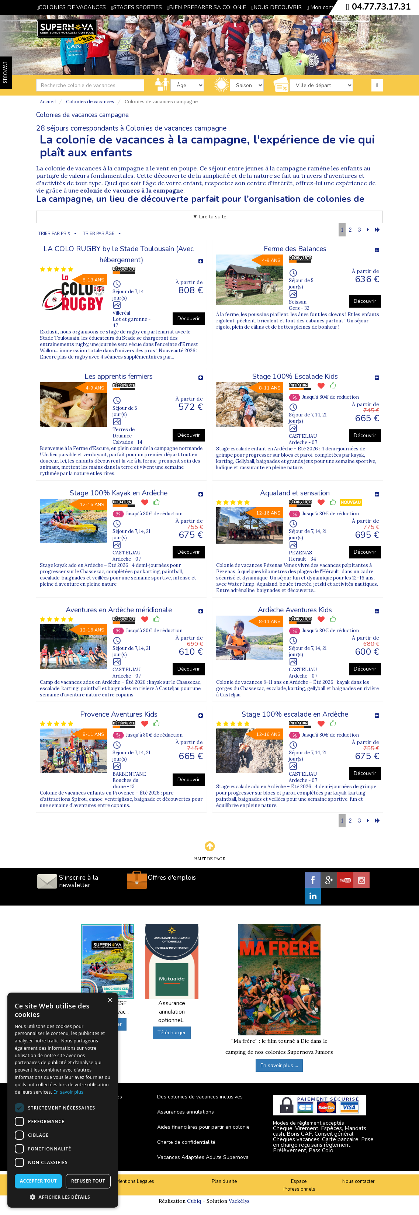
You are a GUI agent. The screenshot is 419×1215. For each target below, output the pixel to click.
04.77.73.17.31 (381, 7)
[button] (63, 1196)
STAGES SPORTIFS (136, 7)
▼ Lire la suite (209, 216)
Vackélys (239, 1201)
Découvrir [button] (188, 318)
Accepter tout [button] (38, 1181)
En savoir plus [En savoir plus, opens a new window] (68, 1092)
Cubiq (194, 1201)
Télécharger (171, 1032)
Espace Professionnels (299, 1185)
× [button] (109, 1000)
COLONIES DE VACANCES (71, 7)
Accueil (48, 101)
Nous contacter (358, 1181)
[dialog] (62, 1100)
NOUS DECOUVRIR (276, 7)
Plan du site (224, 1181)
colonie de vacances (73, 168)
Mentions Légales (135, 1181)
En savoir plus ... (279, 1065)
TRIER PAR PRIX (54, 233)
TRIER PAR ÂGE (98, 233)
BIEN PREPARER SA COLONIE (206, 7)
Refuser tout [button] (88, 1181)
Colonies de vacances (90, 101)
